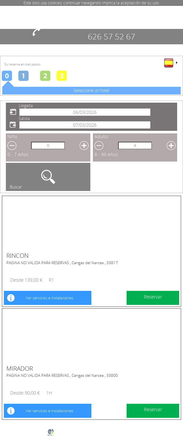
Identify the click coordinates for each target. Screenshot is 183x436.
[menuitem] (170, 62)
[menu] (170, 62)
